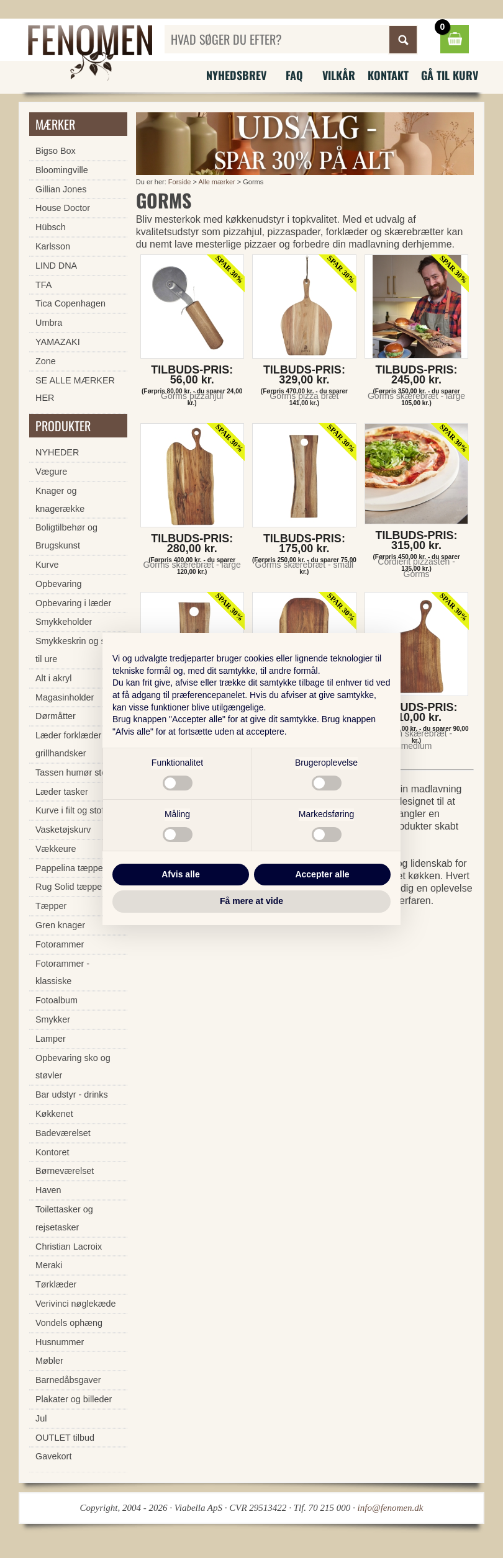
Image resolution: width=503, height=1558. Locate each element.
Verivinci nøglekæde (75, 1304)
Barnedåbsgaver (68, 1380)
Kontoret (52, 1152)
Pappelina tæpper (70, 868)
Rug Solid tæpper (70, 887)
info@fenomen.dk (391, 1508)
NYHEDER (57, 452)
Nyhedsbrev (236, 75)
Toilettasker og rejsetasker (64, 1218)
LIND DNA (56, 266)
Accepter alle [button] (322, 874)
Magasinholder (64, 697)
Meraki (48, 1265)
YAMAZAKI (57, 342)
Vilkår (338, 75)
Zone (45, 361)
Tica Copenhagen (70, 303)
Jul (41, 1418)
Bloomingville (61, 170)
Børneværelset (64, 1171)
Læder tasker (61, 792)
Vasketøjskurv (63, 830)
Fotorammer (59, 944)
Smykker (52, 1019)
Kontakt (388, 75)
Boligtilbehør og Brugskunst (66, 536)
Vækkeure (55, 849)
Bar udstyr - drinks (71, 1094)
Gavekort (53, 1456)
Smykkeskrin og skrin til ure (77, 650)
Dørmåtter (55, 716)
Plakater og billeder (73, 1399)
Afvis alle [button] (180, 874)
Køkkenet (54, 1114)
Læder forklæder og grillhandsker (74, 744)
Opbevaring (58, 584)
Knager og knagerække (59, 500)
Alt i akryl (53, 678)
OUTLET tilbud (64, 1438)
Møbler (49, 1361)
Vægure (51, 472)
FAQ (294, 75)
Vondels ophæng (68, 1323)
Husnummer (59, 1342)
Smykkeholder (63, 622)
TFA (43, 285)
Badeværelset (63, 1133)
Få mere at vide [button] (251, 901)
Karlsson (52, 246)
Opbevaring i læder (73, 603)
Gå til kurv (449, 75)
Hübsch (50, 227)
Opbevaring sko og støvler (73, 1067)
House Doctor (62, 208)
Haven (48, 1190)
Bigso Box (55, 151)
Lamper (50, 1039)
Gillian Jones (60, 189)
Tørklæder (55, 1284)
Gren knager (60, 925)
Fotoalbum (56, 1000)
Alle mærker (216, 182)
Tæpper (50, 906)
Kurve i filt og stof (69, 810)
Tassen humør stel (72, 772)
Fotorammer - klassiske (62, 973)
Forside (179, 182)
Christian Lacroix (68, 1246)
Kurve (47, 565)
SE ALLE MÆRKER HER (75, 389)
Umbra (48, 323)
